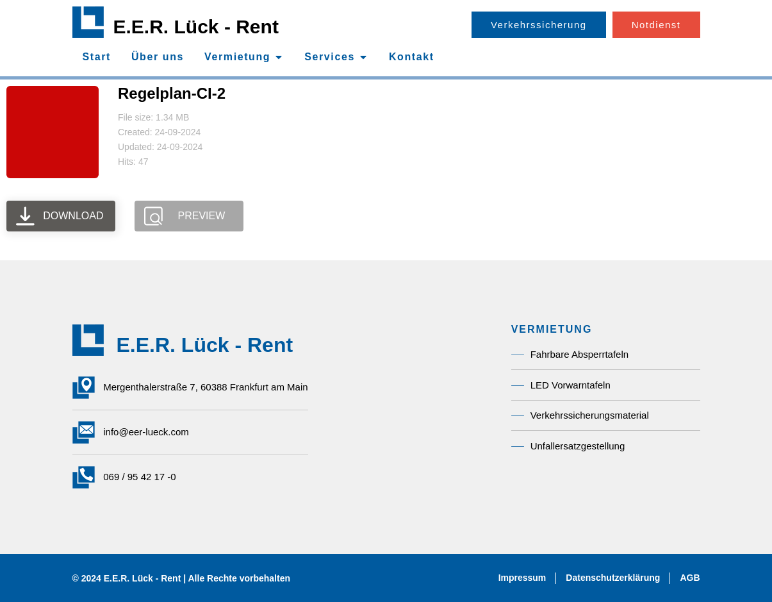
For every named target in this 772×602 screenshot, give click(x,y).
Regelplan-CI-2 (172, 93)
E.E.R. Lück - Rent (196, 26)
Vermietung (552, 329)
